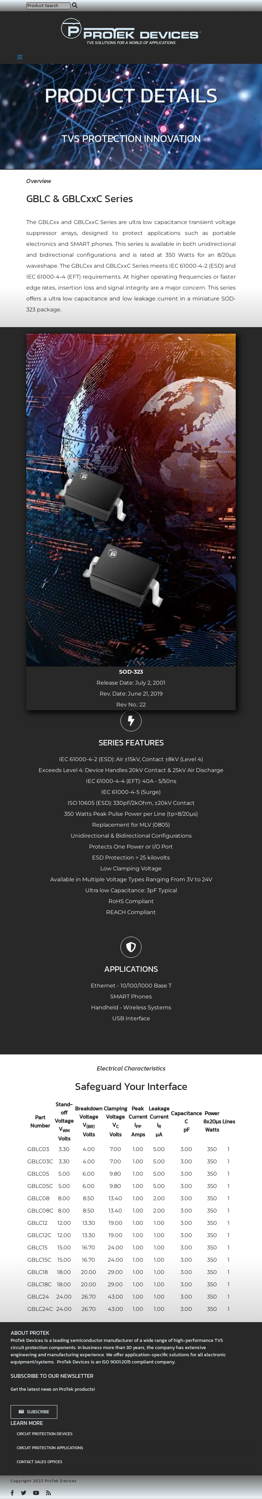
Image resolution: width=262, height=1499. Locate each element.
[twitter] (23, 1493)
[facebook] (12, 1493)
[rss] (48, 1493)
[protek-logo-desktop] (131, 20)
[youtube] (36, 1493)
